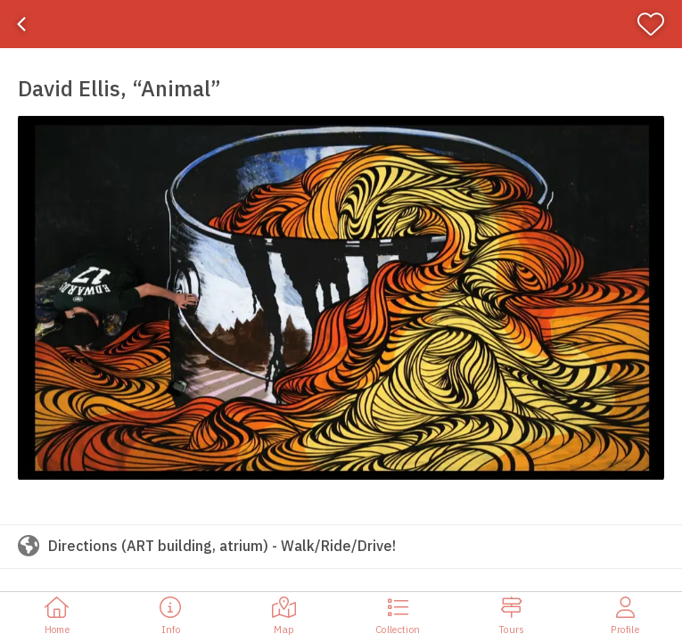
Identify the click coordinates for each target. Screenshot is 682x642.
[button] (341, 297)
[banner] (341, 24)
